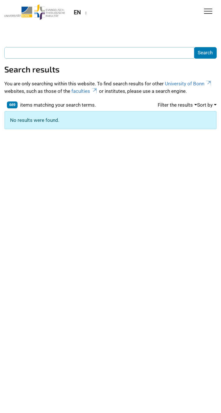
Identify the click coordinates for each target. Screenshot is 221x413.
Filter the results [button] (175, 105)
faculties (84, 91)
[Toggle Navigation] (208, 12)
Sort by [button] (205, 105)
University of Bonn (188, 84)
